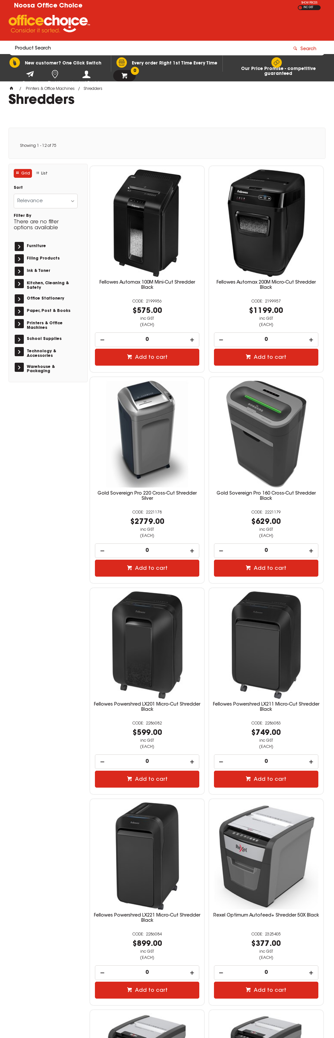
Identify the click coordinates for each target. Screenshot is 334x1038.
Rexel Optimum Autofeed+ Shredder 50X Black (206, 607)
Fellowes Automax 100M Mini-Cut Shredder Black (127, 250)
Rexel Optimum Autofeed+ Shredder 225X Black (206, 785)
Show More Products (210, 885)
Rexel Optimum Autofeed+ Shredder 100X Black (285, 607)
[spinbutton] (127, 305)
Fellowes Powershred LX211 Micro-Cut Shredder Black (285, 428)
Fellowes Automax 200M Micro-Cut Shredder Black (206, 250)
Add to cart (131, 322)
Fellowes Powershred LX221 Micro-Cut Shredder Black (127, 607)
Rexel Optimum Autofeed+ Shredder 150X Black (127, 785)
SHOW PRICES (309, 3)
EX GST (300, 7)
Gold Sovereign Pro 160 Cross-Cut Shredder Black (127, 428)
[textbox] (129, 25)
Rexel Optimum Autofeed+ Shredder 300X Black (285, 785)
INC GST (308, 7)
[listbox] (46, 201)
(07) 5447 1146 (252, 949)
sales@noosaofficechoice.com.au (272, 955)
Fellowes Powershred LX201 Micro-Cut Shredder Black (206, 428)
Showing (38, 146)
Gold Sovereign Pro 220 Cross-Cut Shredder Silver (285, 250)
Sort (18, 188)
